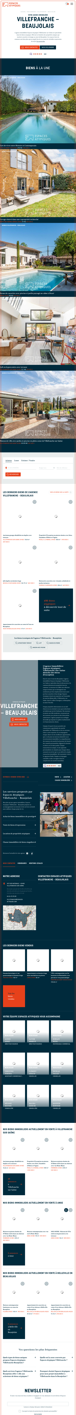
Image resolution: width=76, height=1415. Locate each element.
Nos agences (31, 12)
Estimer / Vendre (28, 460)
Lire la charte (38, 1414)
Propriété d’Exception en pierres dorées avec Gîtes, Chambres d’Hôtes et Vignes (37, 1164)
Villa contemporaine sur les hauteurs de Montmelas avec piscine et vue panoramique (60, 975)
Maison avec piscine (39, 647)
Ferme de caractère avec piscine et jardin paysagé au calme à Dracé (27, 293)
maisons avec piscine (51, 715)
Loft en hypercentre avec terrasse (13, 367)
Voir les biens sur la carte (59, 492)
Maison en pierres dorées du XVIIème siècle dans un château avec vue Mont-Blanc (61, 1164)
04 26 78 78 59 (11, 896)
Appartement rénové (24, 643)
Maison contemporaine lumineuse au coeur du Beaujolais (10, 1307)
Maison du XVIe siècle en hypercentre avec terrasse (61, 1234)
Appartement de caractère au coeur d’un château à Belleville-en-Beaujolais (37, 1307)
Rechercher (14, 474)
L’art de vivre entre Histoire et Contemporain (18, 145)
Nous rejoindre (48, 47)
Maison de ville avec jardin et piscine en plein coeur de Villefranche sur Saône (31, 441)
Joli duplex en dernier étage (12, 581)
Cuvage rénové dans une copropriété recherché (19, 219)
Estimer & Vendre (14, 777)
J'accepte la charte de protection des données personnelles (39, 1411)
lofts (52, 713)
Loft (40, 643)
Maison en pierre (54, 643)
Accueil (23, 12)
